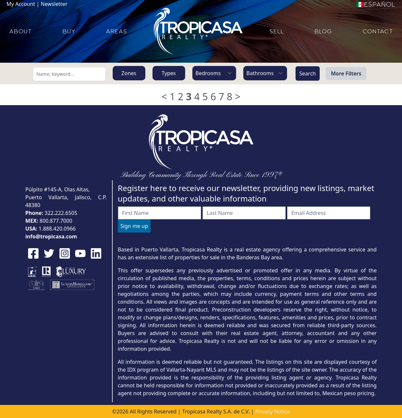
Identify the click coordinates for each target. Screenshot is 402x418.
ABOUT (20, 31)
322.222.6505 (61, 213)
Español (375, 4)
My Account (21, 4)
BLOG (323, 31)
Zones (128, 73)
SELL (276, 31)
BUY (68, 31)
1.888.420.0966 (57, 228)
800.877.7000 (56, 220)
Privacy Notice (272, 411)
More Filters (346, 73)
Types (169, 73)
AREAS (116, 31)
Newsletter (54, 4)
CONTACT (377, 31)
